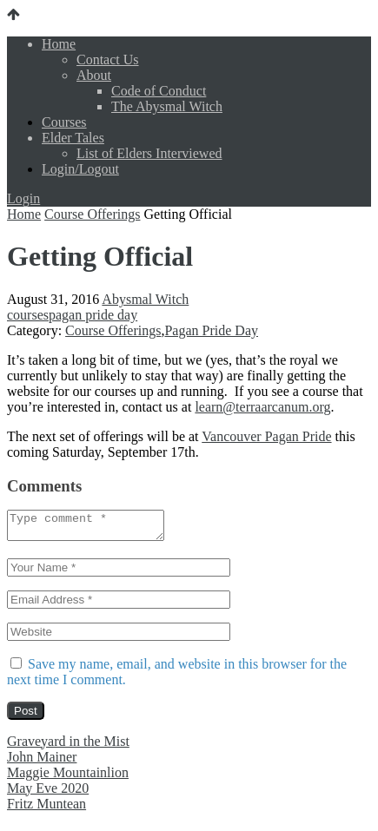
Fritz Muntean (46, 808)
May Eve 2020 (48, 793)
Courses (64, 122)
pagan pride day (93, 314)
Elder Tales (73, 137)
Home (59, 43)
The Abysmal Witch (166, 106)
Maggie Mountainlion (68, 777)
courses (28, 314)
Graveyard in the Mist (68, 746)
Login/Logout (80, 169)
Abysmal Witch (145, 299)
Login (23, 198)
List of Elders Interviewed (149, 153)
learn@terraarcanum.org (262, 406)
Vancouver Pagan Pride (266, 436)
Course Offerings (92, 214)
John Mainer (41, 762)
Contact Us (107, 59)
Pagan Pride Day (211, 330)
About (93, 75)
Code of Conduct (158, 90)
